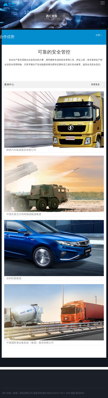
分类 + (99, 35)
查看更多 (95, 84)
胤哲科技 (80, 393)
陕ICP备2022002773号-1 (54, 393)
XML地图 (70, 393)
